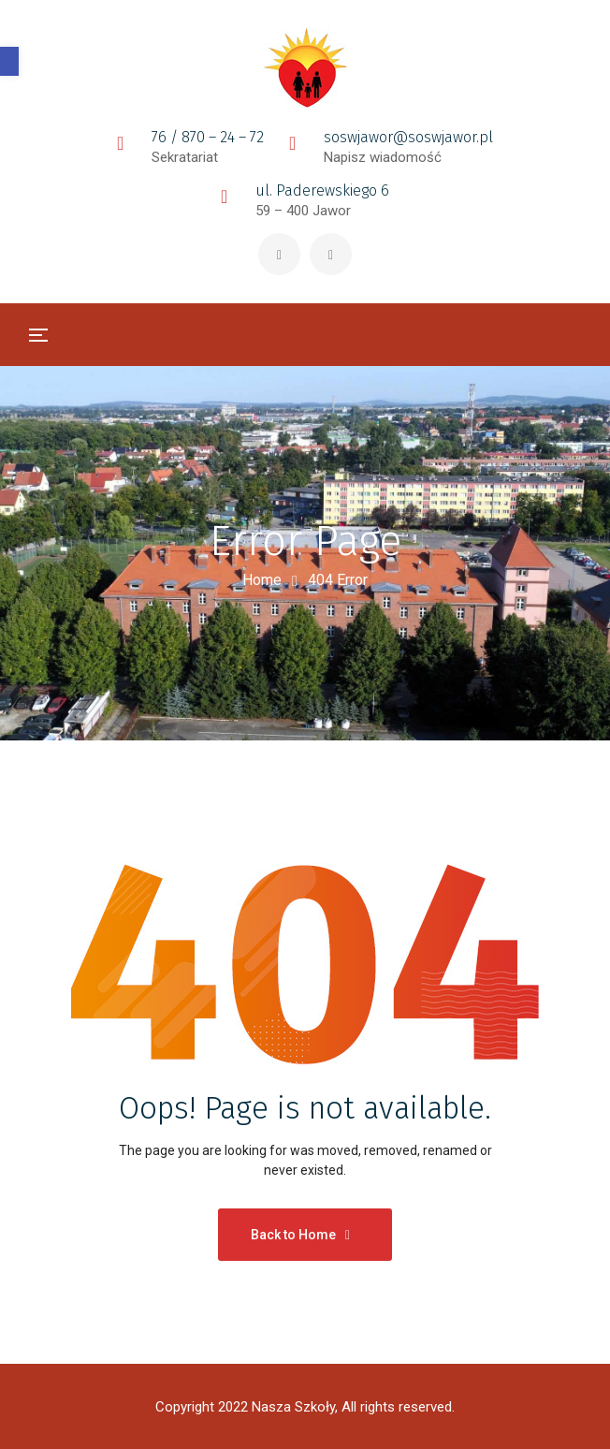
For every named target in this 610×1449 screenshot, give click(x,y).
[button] (9, 61)
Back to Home (300, 1234)
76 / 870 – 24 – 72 (208, 137)
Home (262, 580)
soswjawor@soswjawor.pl (408, 137)
